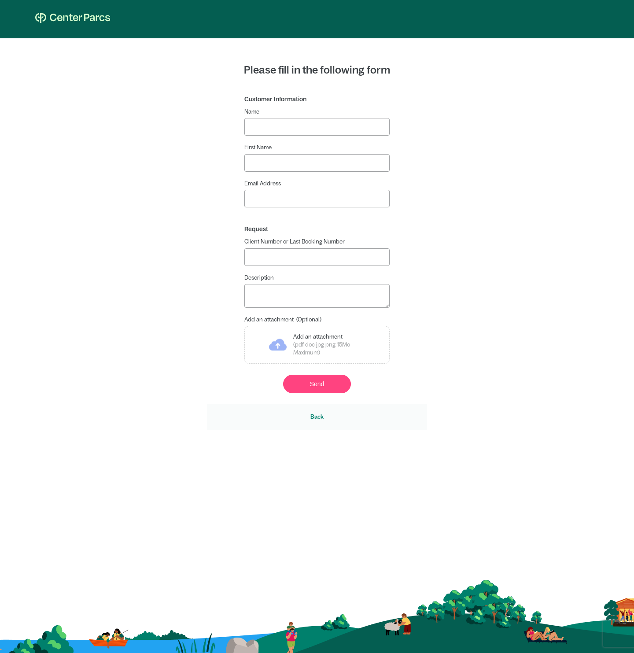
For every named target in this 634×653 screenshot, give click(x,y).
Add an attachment (321, 348)
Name (251, 111)
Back (317, 419)
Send (317, 386)
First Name (258, 147)
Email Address (262, 183)
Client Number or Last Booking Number (294, 241)
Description (259, 277)
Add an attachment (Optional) (282, 322)
